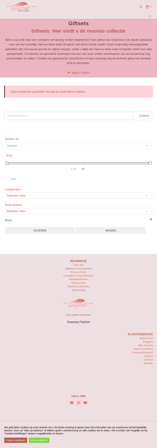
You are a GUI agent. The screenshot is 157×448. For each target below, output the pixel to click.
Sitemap (148, 363)
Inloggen (148, 341)
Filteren (39, 230)
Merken (149, 356)
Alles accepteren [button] (39, 440)
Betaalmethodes (78, 279)
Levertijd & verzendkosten (78, 275)
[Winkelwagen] (149, 7)
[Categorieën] (78, 196)
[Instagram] (78, 403)
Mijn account (145, 345)
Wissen (110, 230)
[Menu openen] (150, 16)
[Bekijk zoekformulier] (141, 7)
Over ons (78, 265)
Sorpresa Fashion (78, 322)
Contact (148, 359)
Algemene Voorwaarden (78, 268)
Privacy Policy (78, 272)
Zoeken (144, 115)
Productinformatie (142, 352)
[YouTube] (85, 403)
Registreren (146, 338)
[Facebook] (72, 403)
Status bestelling (143, 349)
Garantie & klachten (78, 286)
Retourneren (78, 282)
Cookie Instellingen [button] (15, 440)
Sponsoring (78, 290)
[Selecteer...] (78, 211)
